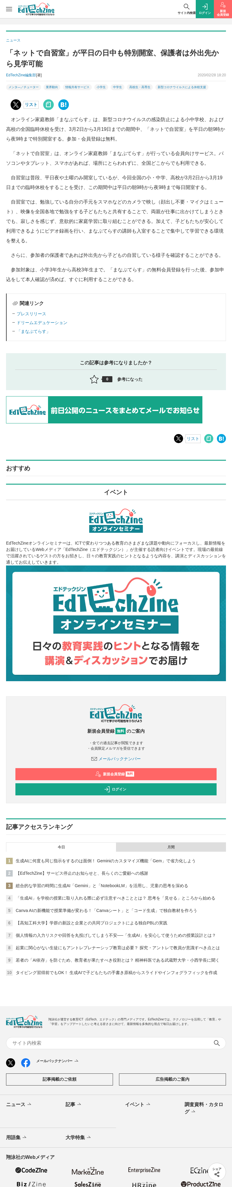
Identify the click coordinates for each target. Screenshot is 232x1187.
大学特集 (79, 1138)
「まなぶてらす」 (33, 331)
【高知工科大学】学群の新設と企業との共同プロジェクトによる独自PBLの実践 (91, 922)
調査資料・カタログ (204, 1108)
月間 (171, 847)
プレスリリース (31, 313)
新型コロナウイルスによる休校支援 (182, 87)
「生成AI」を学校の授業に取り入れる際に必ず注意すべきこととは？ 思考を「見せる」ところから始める (115, 898)
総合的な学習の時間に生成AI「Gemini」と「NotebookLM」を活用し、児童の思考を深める (102, 885)
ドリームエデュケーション (42, 322)
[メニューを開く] (9, 9)
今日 (61, 847)
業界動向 (52, 87)
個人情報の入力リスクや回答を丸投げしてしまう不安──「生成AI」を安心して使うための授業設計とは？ (116, 935)
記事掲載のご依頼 (59, 1079)
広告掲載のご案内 (172, 1079)
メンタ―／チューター (23, 87)
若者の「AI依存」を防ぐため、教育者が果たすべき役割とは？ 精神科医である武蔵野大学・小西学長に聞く (118, 960)
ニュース (19, 1105)
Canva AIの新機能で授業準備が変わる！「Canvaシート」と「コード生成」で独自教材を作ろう (106, 910)
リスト (31, 104)
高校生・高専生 (139, 87)
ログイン (115, 789)
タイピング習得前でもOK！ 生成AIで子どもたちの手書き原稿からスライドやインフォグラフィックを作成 (116, 972)
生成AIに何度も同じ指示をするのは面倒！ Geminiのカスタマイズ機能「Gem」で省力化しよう (106, 860)
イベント (138, 1105)
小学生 (101, 87)
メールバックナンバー (116, 758)
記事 (74, 1105)
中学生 (117, 87)
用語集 (16, 1138)
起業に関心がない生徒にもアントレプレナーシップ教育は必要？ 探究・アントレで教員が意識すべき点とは (118, 947)
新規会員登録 (114, 774)
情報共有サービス (77, 87)
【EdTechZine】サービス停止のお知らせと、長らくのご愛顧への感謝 (82, 873)
